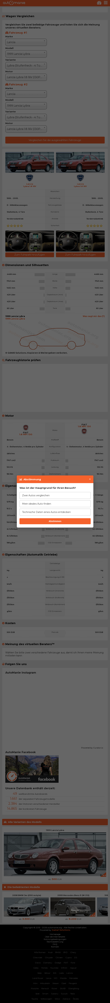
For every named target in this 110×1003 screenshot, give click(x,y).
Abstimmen (55, 521)
